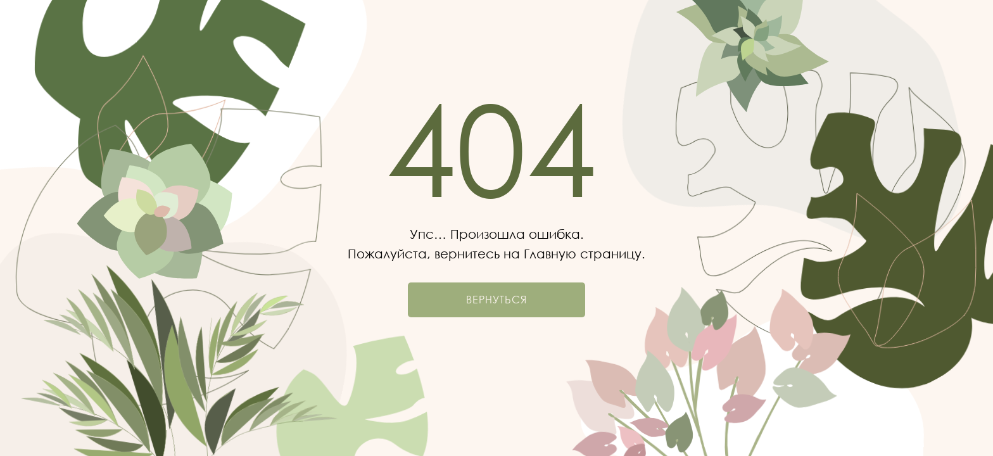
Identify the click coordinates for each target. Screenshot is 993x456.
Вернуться (496, 299)
